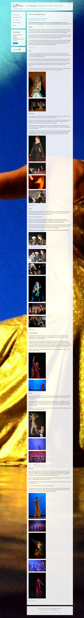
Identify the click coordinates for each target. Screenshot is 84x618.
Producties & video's (17, 22)
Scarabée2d (59, 612)
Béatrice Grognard (33, 5)
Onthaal (26, 5)
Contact (61, 5)
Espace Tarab (51, 5)
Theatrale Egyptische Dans (43, 5)
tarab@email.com (47, 610)
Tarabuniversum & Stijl (17, 17)
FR (68, 3)
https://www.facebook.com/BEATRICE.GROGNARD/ (38, 18)
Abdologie (57, 5)
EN (70, 3)
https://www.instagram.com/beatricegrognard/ (37, 19)
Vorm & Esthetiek (16, 20)
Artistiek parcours (16, 14)
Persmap (14, 25)
